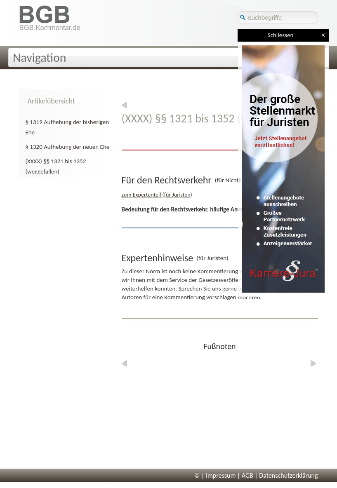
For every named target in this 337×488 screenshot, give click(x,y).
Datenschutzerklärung (288, 475)
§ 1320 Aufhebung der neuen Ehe (68, 146)
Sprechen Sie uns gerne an (212, 288)
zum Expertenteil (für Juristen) (157, 194)
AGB (247, 475)
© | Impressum (215, 475)
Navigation (39, 57)
